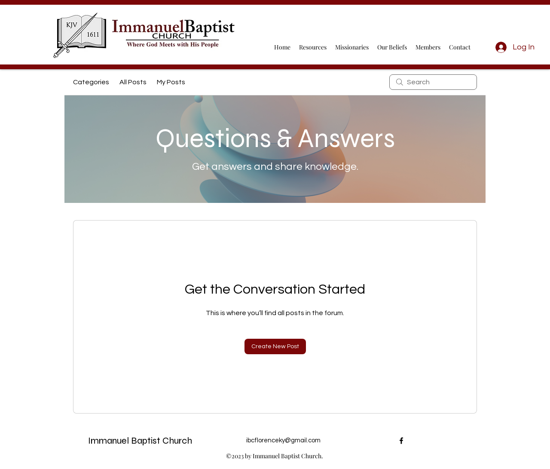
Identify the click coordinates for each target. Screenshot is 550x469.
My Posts (171, 82)
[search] (433, 82)
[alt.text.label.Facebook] (401, 440)
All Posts (133, 82)
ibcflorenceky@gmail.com (283, 440)
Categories (91, 82)
